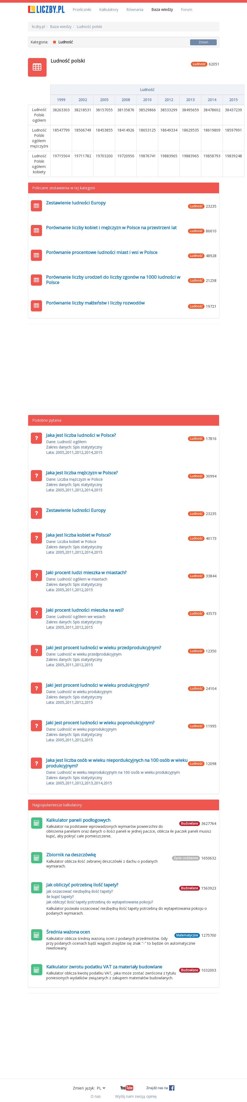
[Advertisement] (123, 366)
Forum (186, 9)
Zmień (203, 42)
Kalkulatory (108, 9)
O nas (96, 1096)
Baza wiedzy (162, 9)
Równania (134, 9)
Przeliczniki (82, 9)
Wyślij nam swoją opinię (136, 1096)
